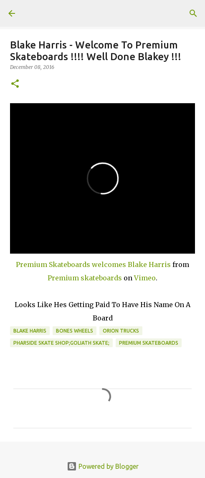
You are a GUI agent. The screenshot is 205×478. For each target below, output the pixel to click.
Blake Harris (29, 330)
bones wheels (74, 330)
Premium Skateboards (148, 343)
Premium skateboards (85, 278)
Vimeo (145, 278)
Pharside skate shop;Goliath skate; (61, 343)
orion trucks (121, 330)
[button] (15, 84)
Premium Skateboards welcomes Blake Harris (93, 264)
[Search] (193, 13)
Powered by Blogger (103, 466)
